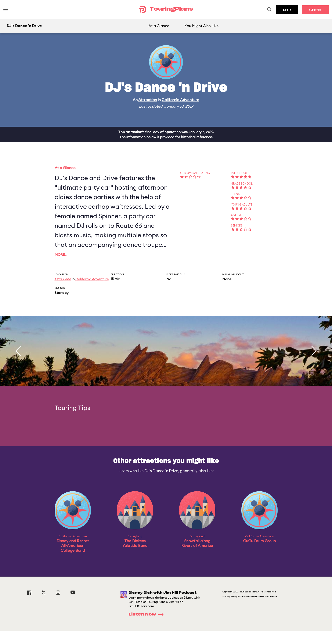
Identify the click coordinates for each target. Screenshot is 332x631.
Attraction (147, 99)
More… (61, 254)
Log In (287, 9)
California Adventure (180, 99)
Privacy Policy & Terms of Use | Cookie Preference (250, 596)
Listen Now (147, 614)
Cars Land (63, 279)
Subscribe (315, 9)
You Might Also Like (202, 25)
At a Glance (158, 25)
